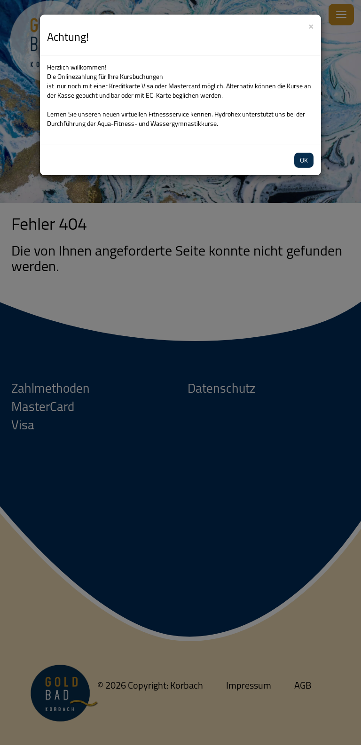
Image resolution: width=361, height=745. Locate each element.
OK (304, 160)
